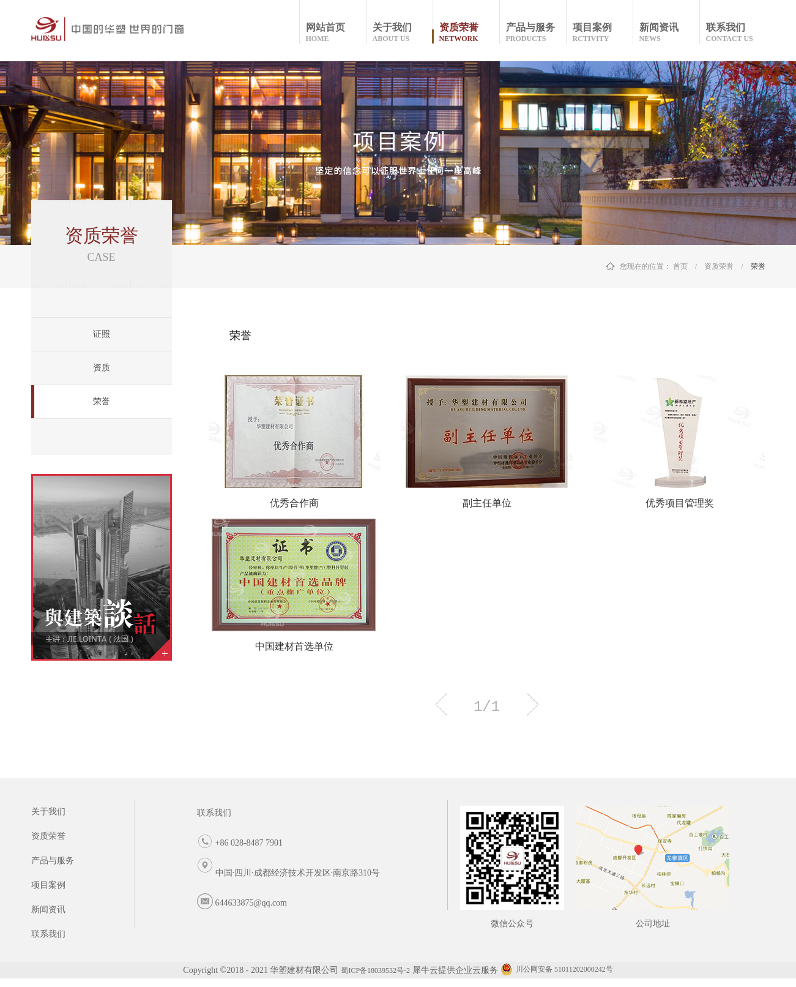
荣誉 (758, 266)
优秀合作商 (294, 503)
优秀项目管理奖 (679, 503)
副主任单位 (487, 503)
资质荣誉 (719, 266)
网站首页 (335, 32)
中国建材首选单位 (294, 646)
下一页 (532, 704)
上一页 (441, 704)
